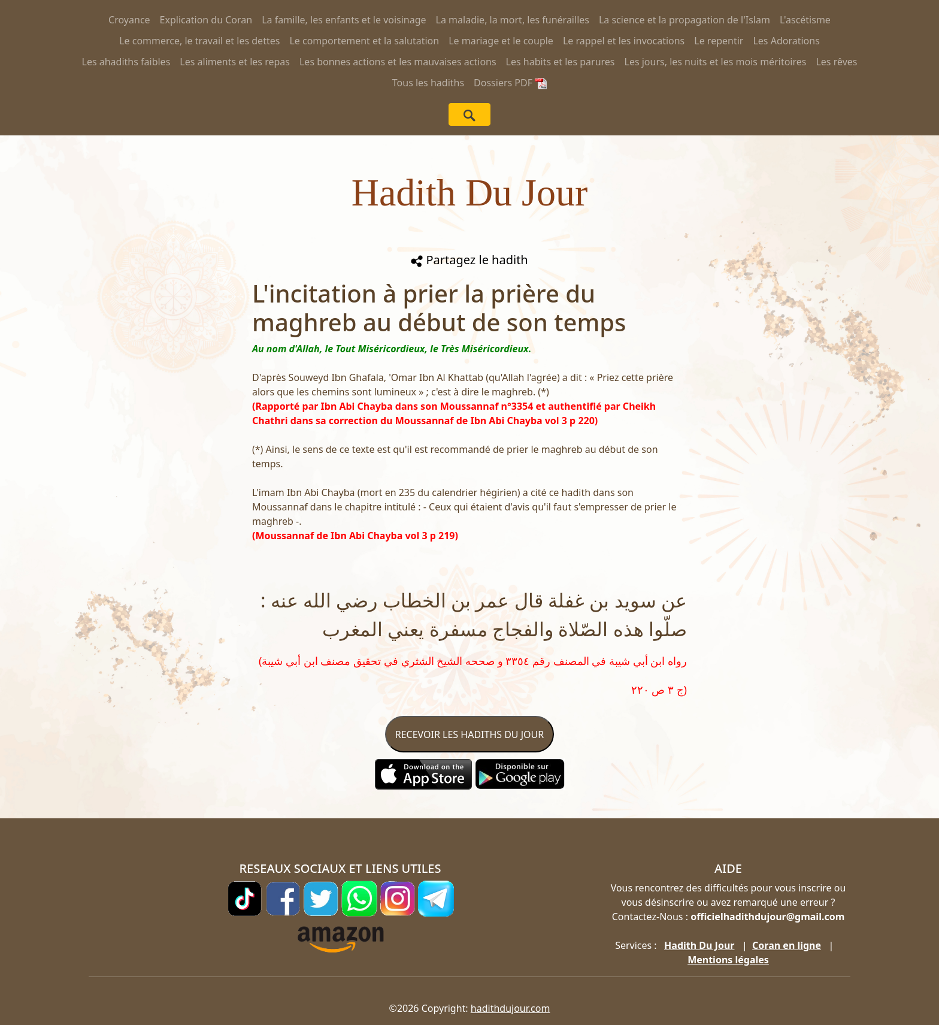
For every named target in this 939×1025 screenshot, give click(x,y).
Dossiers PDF (510, 82)
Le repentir (718, 40)
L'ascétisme (805, 19)
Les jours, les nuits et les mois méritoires (716, 61)
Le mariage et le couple (501, 40)
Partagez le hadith (469, 260)
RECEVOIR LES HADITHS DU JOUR (469, 734)
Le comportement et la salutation (364, 40)
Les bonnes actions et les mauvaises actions (397, 61)
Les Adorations (786, 40)
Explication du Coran (206, 19)
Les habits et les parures (560, 61)
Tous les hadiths (428, 82)
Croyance (129, 19)
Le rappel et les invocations (623, 40)
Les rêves (836, 61)
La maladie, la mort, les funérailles (512, 19)
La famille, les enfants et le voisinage (344, 19)
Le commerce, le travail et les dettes (199, 40)
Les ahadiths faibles (126, 61)
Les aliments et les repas (235, 61)
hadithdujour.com (510, 1008)
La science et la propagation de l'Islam (684, 19)
